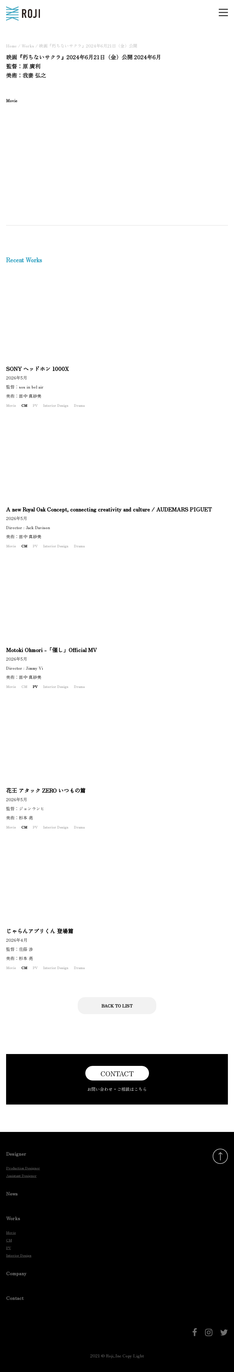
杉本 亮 (28, 818)
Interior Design (55, 405)
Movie (11, 405)
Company (16, 1273)
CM (24, 405)
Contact (14, 1297)
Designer (16, 1153)
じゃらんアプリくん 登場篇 (39, 931)
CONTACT (117, 1073)
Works (28, 46)
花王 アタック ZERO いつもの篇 (46, 790)
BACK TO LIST (117, 1006)
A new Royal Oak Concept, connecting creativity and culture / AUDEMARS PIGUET (109, 509)
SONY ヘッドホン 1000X (37, 368)
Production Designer (23, 1167)
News (12, 1193)
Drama (79, 405)
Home (11, 46)
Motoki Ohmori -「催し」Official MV (51, 650)
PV (35, 405)
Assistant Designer (21, 1175)
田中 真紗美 (32, 396)
